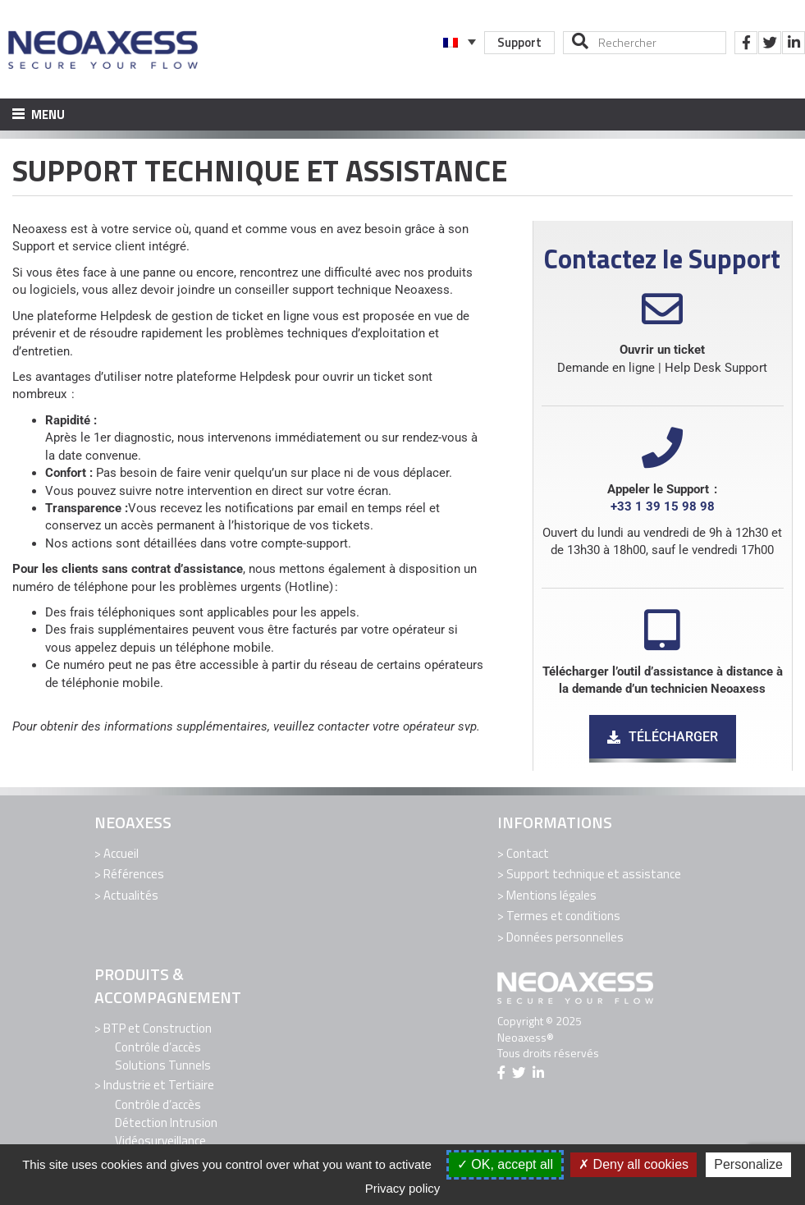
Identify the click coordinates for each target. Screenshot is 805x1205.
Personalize (748, 1164)
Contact (527, 853)
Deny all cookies (633, 1164)
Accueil (121, 853)
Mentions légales (551, 895)
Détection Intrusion (166, 1122)
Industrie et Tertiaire (158, 1084)
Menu (38, 114)
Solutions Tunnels (163, 1065)
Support (519, 42)
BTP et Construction (157, 1028)
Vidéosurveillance (160, 1140)
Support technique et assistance (593, 873)
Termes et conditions (563, 915)
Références (133, 873)
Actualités (130, 895)
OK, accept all (505, 1164)
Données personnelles (565, 937)
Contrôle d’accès (158, 1047)
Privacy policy (403, 1188)
